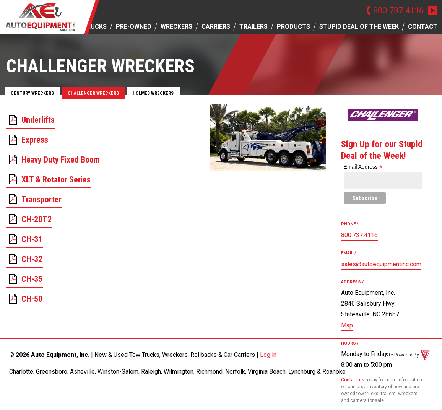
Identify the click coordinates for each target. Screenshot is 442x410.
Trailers (253, 26)
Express (34, 140)
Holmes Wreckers (153, 93)
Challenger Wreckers (93, 93)
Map (347, 325)
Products (293, 26)
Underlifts (38, 120)
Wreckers (176, 26)
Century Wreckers (32, 93)
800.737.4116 (398, 10)
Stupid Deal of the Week (359, 26)
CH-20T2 (36, 219)
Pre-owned (133, 26)
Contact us (352, 379)
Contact (422, 26)
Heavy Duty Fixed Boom (60, 159)
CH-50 (31, 299)
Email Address (363, 167)
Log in (268, 354)
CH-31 (31, 239)
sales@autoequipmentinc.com (381, 264)
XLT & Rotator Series (56, 179)
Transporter (41, 199)
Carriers (216, 26)
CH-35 (31, 279)
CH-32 (31, 259)
